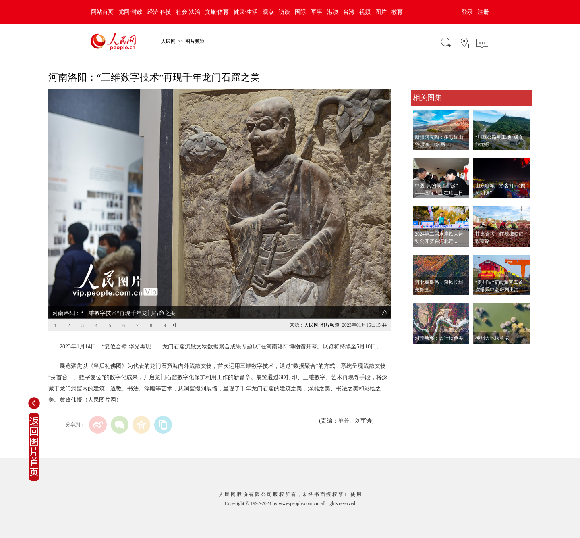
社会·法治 (188, 12)
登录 (467, 12)
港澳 (332, 12)
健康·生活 (246, 12)
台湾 (348, 12)
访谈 (284, 12)
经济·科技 (159, 12)
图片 (381, 12)
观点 (268, 12)
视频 (365, 12)
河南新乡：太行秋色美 (439, 338)
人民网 (168, 41)
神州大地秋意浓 (492, 338)
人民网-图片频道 (322, 325)
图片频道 (195, 41)
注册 (483, 12)
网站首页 (102, 12)
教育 (397, 12)
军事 (316, 12)
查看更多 (422, 352)
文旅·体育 (217, 12)
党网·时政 (130, 12)
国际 (300, 12)
